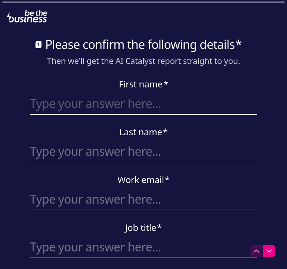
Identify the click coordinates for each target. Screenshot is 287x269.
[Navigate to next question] (269, 251)
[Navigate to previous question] (256, 251)
